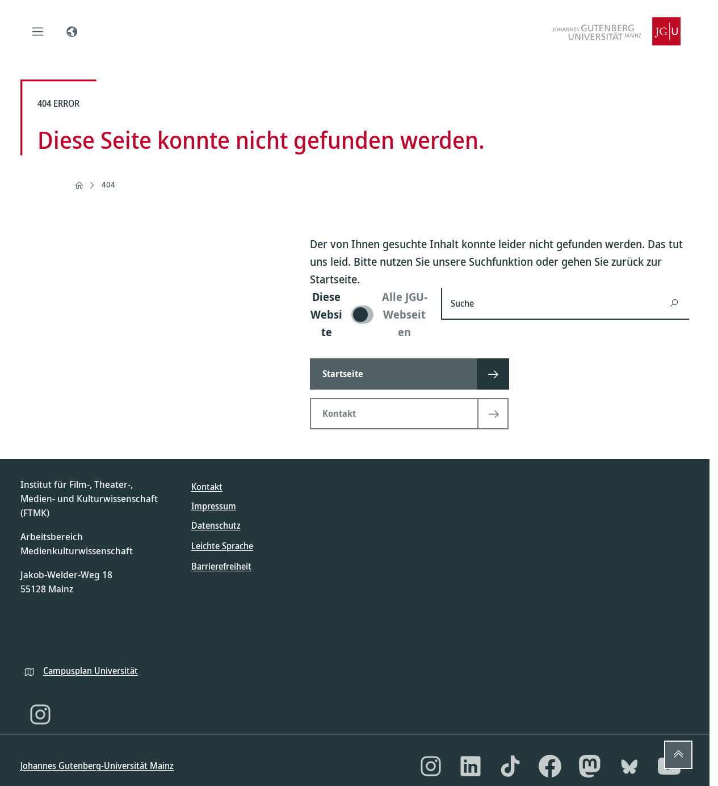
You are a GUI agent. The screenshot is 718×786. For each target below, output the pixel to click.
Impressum (213, 506)
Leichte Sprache (222, 546)
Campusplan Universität (90, 670)
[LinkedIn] (470, 766)
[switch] (368, 314)
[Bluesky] (629, 766)
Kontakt (206, 486)
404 (108, 184)
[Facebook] (550, 766)
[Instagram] (40, 714)
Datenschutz (216, 525)
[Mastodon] (589, 766)
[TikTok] (510, 766)
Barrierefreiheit (221, 566)
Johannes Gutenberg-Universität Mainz (97, 765)
